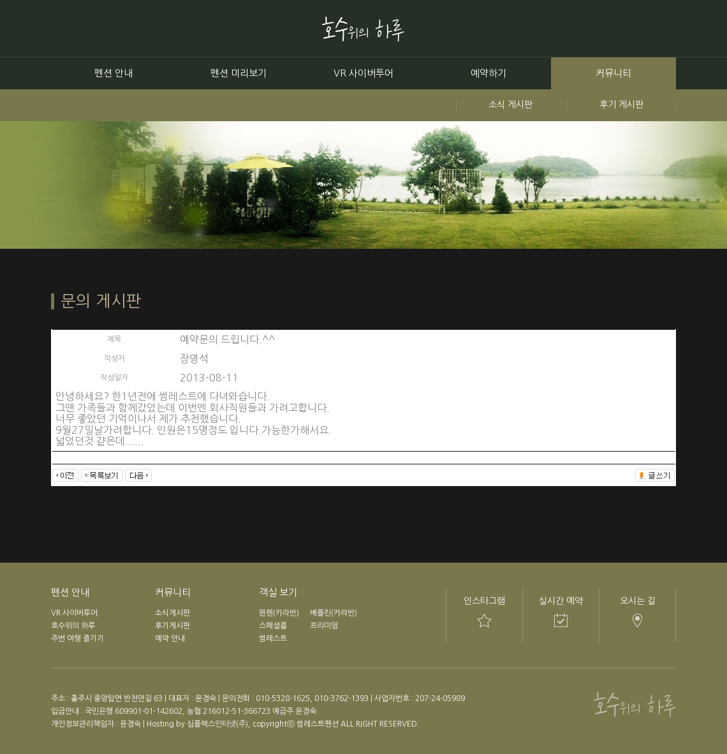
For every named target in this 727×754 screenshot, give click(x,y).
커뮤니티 (613, 73)
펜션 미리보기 (238, 73)
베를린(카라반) (333, 613)
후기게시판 (172, 626)
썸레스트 (273, 638)
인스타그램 (484, 600)
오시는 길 (638, 600)
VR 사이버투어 (363, 73)
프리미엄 (324, 626)
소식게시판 (172, 613)
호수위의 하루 (73, 626)
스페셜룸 (273, 626)
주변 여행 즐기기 (77, 638)
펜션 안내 (113, 73)
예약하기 (488, 73)
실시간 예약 (561, 600)
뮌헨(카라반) (279, 613)
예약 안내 (170, 638)
